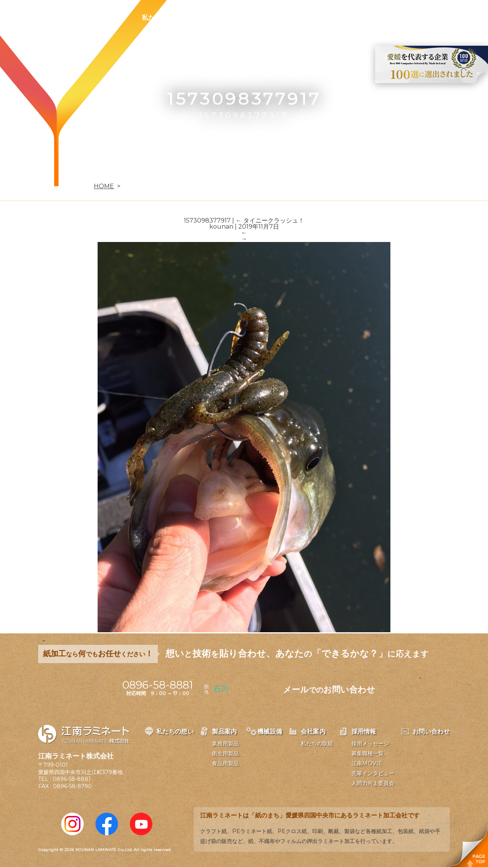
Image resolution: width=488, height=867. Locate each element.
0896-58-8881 (72, 779)
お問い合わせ (395, 17)
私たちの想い (161, 17)
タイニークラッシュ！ (270, 220)
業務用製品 (225, 743)
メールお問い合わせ (329, 689)
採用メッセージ (370, 743)
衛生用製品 (225, 753)
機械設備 (256, 17)
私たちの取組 (317, 743)
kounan (221, 226)
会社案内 (300, 17)
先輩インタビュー (373, 773)
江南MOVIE (367, 763)
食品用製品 (225, 763)
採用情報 (345, 17)
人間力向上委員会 (373, 783)
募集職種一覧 (368, 753)
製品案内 (212, 17)
